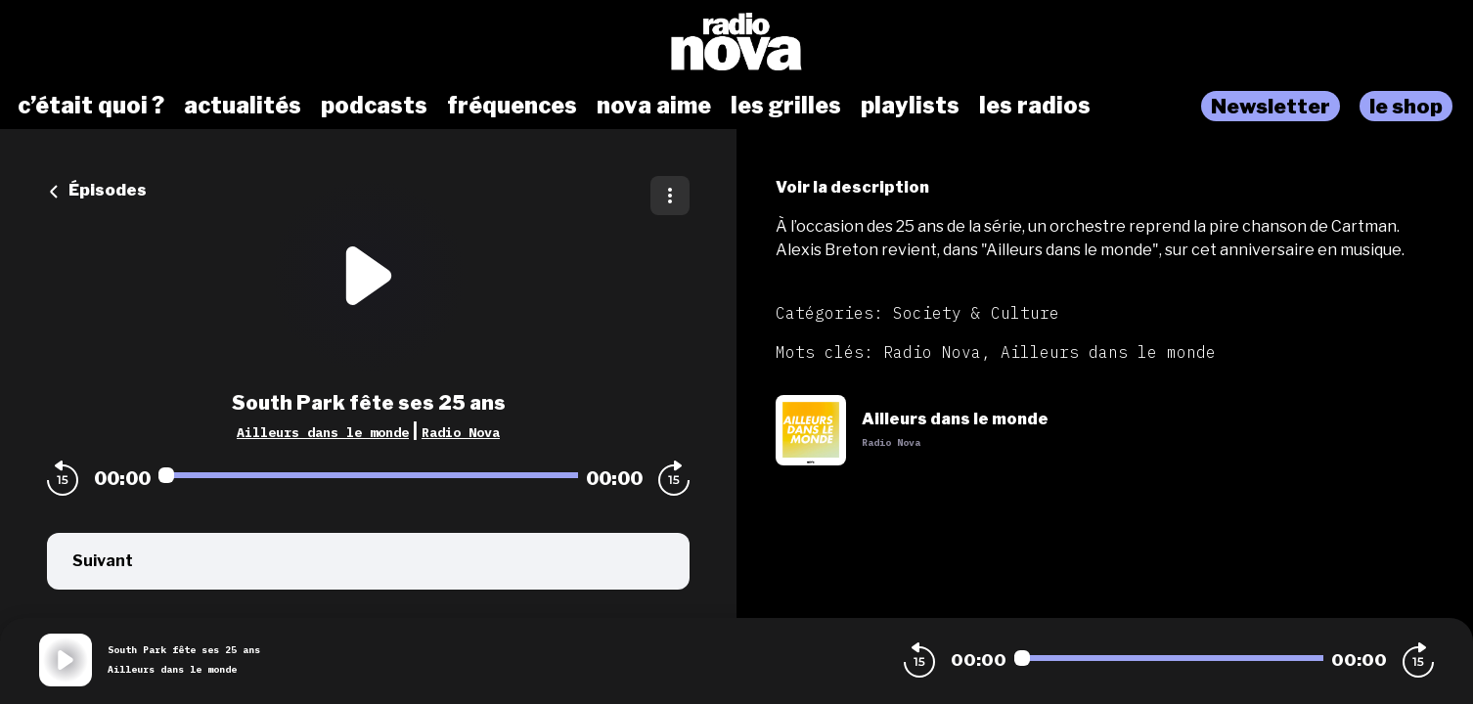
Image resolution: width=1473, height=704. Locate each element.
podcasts (374, 105)
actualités (242, 105)
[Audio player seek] (368, 475)
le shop (1406, 106)
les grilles (786, 105)
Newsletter (1270, 106)
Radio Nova (461, 432)
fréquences (512, 105)
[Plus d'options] (670, 195)
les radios (1035, 105)
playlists (910, 105)
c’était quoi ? (91, 105)
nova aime (654, 105)
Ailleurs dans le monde (323, 432)
